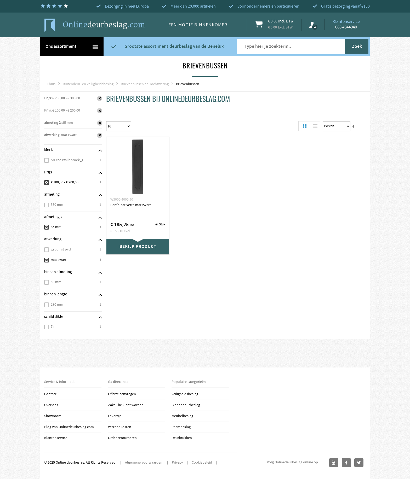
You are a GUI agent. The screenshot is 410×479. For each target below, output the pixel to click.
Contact (50, 394)
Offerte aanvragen (122, 394)
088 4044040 (346, 27)
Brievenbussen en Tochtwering (145, 84)
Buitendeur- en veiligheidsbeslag (88, 84)
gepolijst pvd (61, 249)
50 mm (56, 282)
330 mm (57, 204)
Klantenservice (55, 438)
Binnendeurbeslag (186, 405)
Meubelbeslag (182, 416)
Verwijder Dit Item (99, 98)
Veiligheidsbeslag (185, 394)
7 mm (55, 326)
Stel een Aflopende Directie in (354, 126)
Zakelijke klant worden (126, 405)
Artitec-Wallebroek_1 (67, 160)
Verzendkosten (119, 427)
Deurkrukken (182, 438)
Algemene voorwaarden (144, 462)
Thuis (51, 84)
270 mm (57, 304)
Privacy (177, 462)
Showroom (52, 416)
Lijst (314, 126)
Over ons (51, 405)
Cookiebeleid (202, 462)
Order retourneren (122, 438)
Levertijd (115, 416)
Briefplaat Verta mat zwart (130, 205)
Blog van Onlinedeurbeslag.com (69, 427)
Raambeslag (181, 427)
